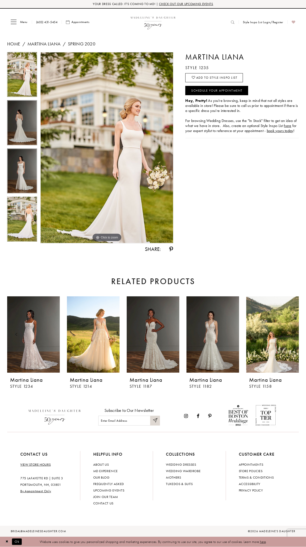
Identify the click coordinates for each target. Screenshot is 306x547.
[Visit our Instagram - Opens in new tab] (186, 416)
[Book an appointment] (78, 22)
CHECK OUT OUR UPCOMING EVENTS (186, 4)
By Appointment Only (35, 491)
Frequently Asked (108, 484)
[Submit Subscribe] (155, 421)
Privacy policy (251, 490)
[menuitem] (19, 22)
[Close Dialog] (7, 542)
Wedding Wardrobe (183, 471)
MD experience (105, 471)
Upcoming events (109, 490)
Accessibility (249, 484)
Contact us (103, 503)
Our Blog (101, 477)
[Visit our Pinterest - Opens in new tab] (210, 416)
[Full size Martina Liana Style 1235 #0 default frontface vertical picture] (107, 148)
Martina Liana (43, 44)
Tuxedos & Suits (179, 484)
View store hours (35, 464)
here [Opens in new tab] (287, 126)
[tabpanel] (22, 76)
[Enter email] (129, 421)
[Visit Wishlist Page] (293, 22)
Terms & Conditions (256, 477)
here (263, 541)
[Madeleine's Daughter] (55, 416)
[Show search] (233, 22)
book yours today (280, 131)
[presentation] (33, 335)
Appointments (251, 464)
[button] (19, 22)
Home (13, 44)
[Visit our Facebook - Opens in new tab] (198, 416)
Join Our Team (105, 497)
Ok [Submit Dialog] (17, 541)
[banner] (153, 22)
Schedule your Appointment (218, 91)
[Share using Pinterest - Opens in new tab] (171, 249)
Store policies (251, 471)
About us (101, 464)
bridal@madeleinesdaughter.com (38, 531)
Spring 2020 (82, 44)
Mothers (173, 477)
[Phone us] (47, 22)
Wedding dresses (181, 464)
